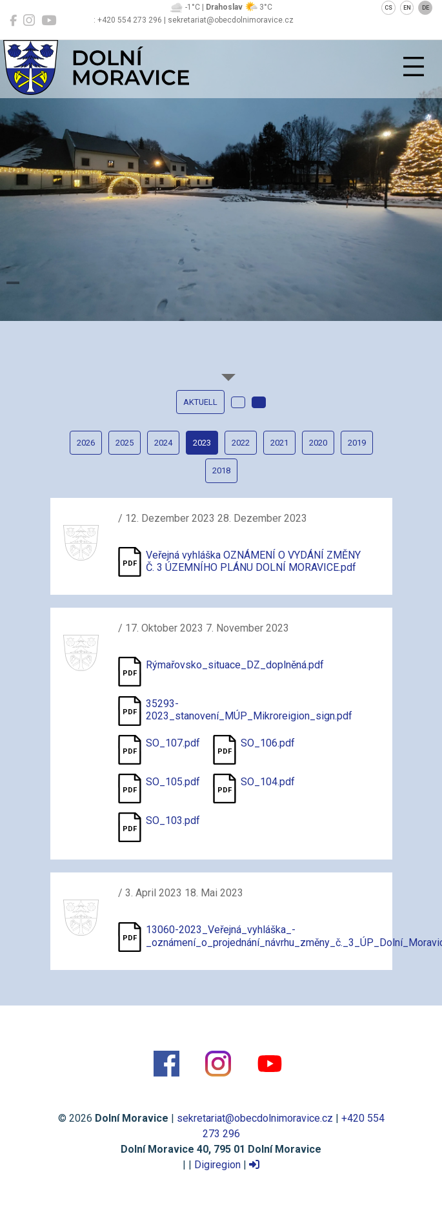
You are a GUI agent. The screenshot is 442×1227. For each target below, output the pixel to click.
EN (407, 8)
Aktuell (200, 402)
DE (425, 8)
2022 (241, 443)
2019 (357, 443)
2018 (221, 470)
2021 (279, 443)
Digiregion (217, 1165)
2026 (86, 443)
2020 (318, 443)
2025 (125, 443)
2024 (163, 443)
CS (388, 8)
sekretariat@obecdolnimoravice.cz (255, 1118)
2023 (202, 443)
